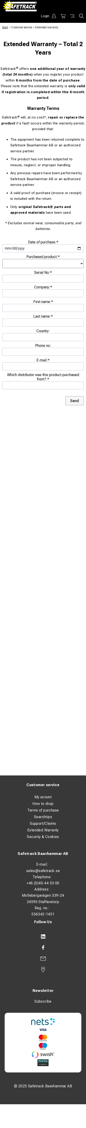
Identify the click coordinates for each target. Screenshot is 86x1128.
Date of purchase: (43, 242)
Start (5, 27)
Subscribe (43, 1001)
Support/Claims (43, 823)
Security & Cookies (43, 837)
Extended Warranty (43, 830)
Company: (43, 287)
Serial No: (43, 272)
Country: (43, 331)
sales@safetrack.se (43, 871)
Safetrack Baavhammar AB (43, 853)
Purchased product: (43, 257)
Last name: (43, 316)
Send (74, 401)
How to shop (42, 803)
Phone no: (43, 345)
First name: (43, 302)
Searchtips (43, 817)
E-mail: (43, 360)
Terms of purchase (43, 810)
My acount (43, 797)
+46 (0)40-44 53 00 (43, 883)
